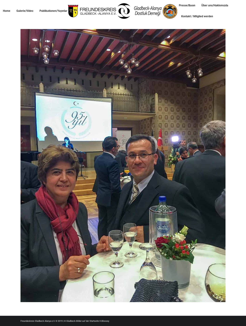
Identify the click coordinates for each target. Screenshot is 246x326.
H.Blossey (104, 321)
